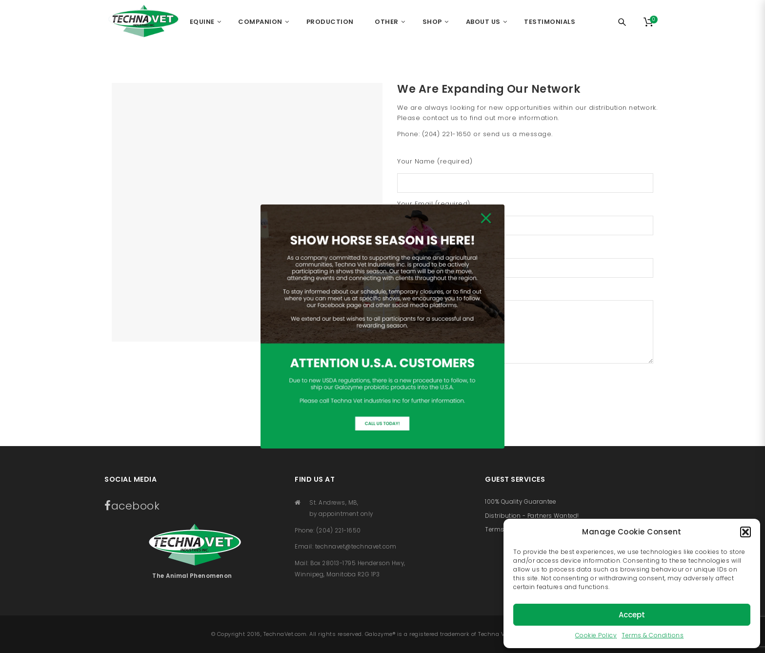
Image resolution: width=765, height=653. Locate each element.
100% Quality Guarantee (520, 502)
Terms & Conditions (653, 635)
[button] (745, 532)
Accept (632, 615)
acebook (132, 505)
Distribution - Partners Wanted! (532, 516)
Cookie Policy (596, 635)
